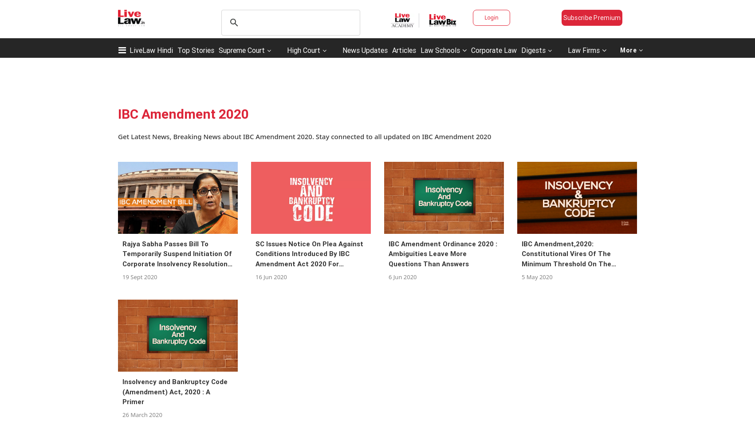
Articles (404, 50)
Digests (533, 50)
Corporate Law (494, 50)
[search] (289, 22)
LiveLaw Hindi (151, 50)
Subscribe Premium (592, 18)
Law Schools (444, 50)
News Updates (365, 50)
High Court (303, 50)
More (631, 50)
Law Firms (587, 50)
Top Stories (195, 50)
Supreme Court (242, 50)
